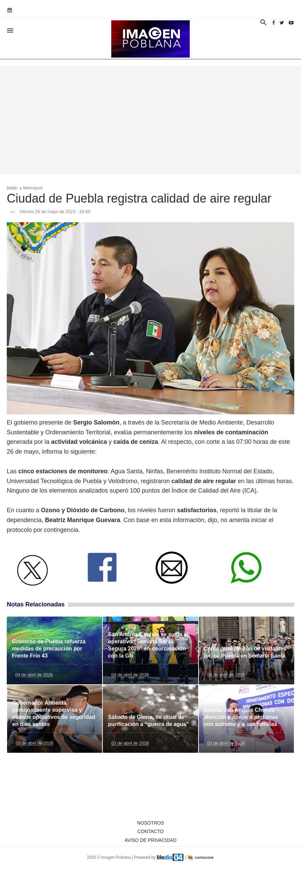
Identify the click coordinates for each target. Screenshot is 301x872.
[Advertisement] (150, 120)
